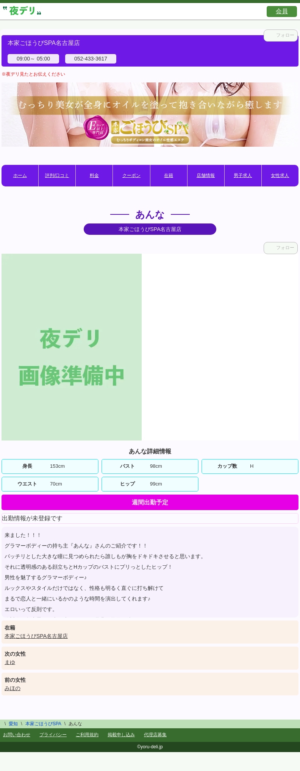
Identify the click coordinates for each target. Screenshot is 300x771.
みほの (12, 688)
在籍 (168, 175)
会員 (282, 11)
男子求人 (243, 175)
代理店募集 (155, 734)
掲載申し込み (121, 734)
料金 (94, 175)
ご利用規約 (87, 734)
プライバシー (53, 734)
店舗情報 (206, 175)
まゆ (10, 662)
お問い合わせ (16, 734)
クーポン (131, 175)
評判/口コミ (57, 175)
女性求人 (280, 175)
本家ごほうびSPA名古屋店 (36, 636)
